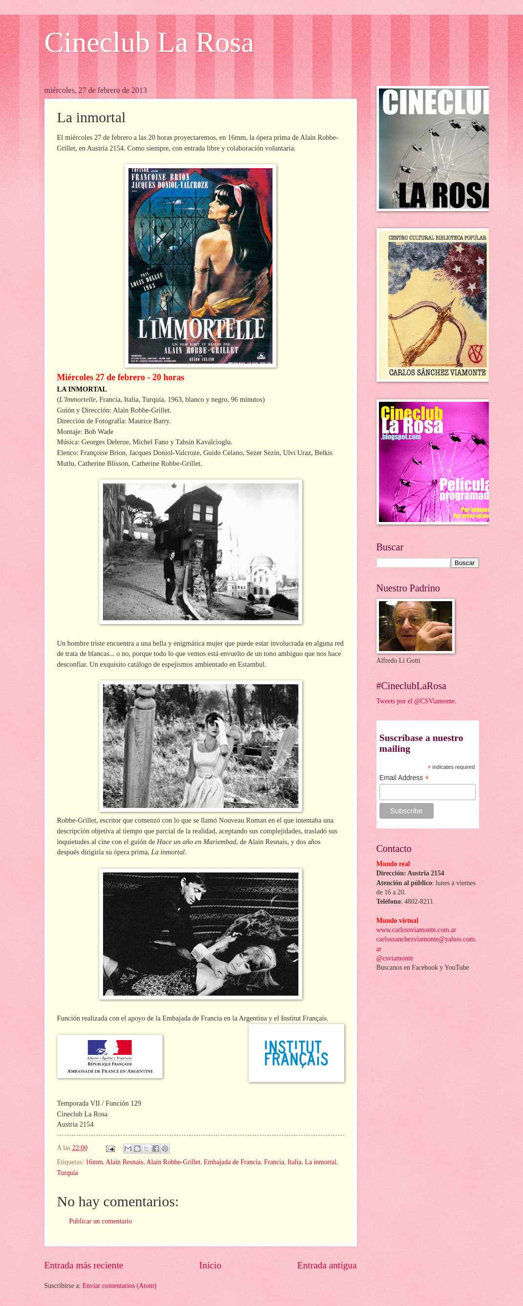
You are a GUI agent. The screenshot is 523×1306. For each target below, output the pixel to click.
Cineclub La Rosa (149, 42)
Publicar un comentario (100, 1221)
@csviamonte (395, 958)
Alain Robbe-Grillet (173, 1162)
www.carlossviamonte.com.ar (416, 930)
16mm (94, 1162)
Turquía (67, 1172)
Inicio (210, 1265)
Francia (274, 1162)
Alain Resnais (125, 1162)
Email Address (404, 778)
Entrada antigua (327, 1265)
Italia (294, 1162)
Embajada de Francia (232, 1162)
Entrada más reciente (84, 1265)
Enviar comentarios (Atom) (120, 1285)
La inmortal (320, 1162)
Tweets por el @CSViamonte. (417, 701)
